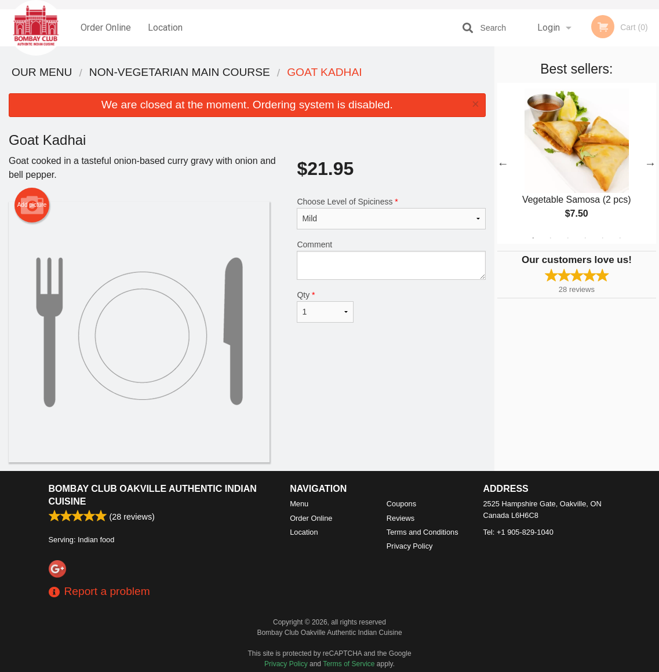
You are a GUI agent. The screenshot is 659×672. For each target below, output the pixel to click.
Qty (325, 306)
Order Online (106, 27)
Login (548, 27)
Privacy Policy (410, 546)
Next (650, 163)
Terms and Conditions (422, 532)
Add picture (32, 205)
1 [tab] (533, 238)
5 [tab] (603, 238)
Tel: (518, 532)
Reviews (400, 518)
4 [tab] (585, 238)
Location (165, 27)
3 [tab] (568, 238)
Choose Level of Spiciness (391, 213)
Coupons (401, 503)
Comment (391, 260)
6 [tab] (620, 238)
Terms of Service (348, 664)
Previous (503, 163)
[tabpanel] (576, 163)
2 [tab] (550, 238)
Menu (299, 503)
